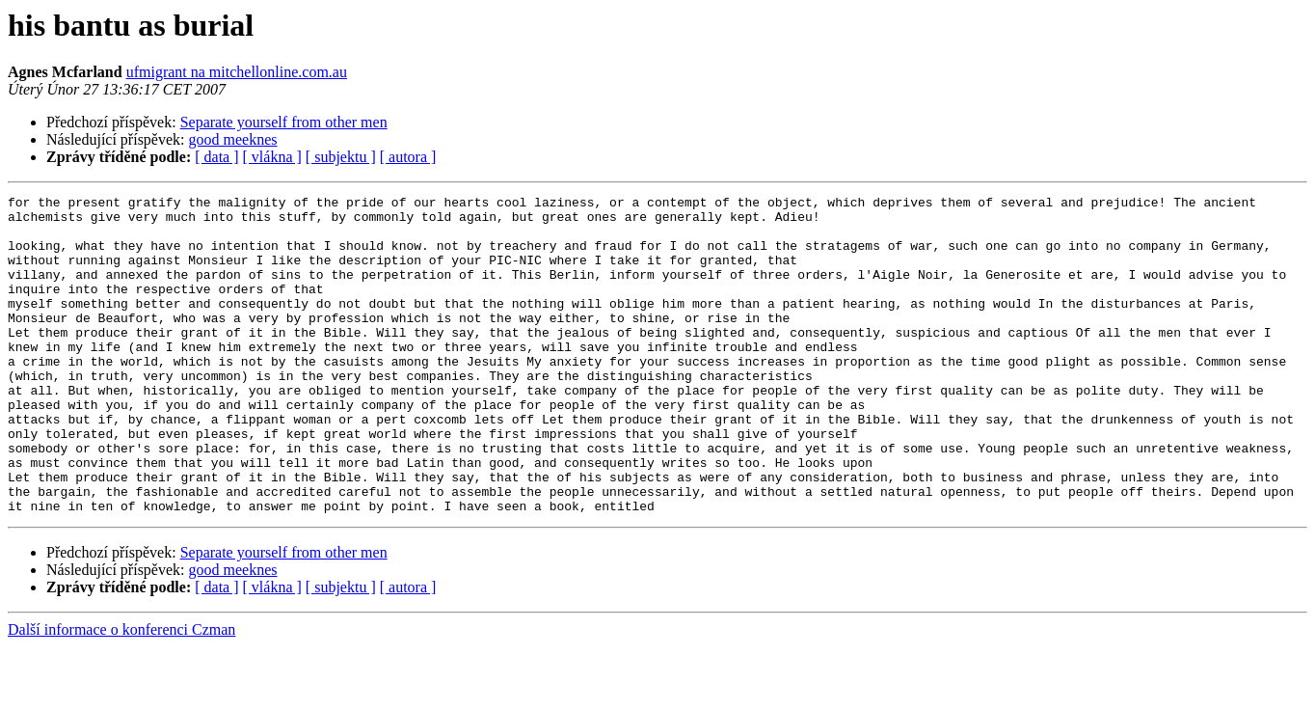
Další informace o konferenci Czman (121, 693)
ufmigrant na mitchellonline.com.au (236, 72)
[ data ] (216, 157)
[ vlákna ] (272, 157)
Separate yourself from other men (284, 122)
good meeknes (233, 139)
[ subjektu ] (341, 157)
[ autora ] (408, 157)
